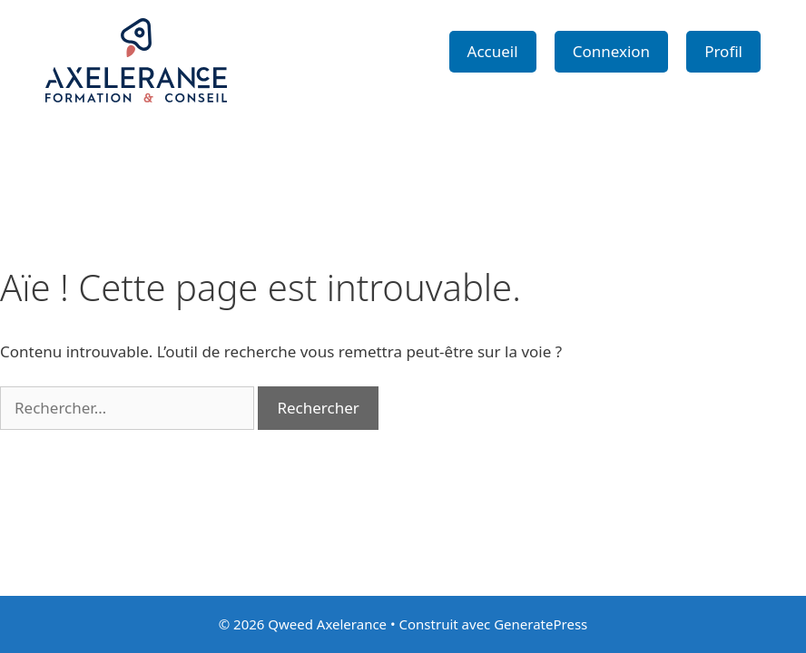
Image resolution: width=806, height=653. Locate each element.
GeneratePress (540, 624)
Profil (723, 51)
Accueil (492, 51)
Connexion (611, 51)
